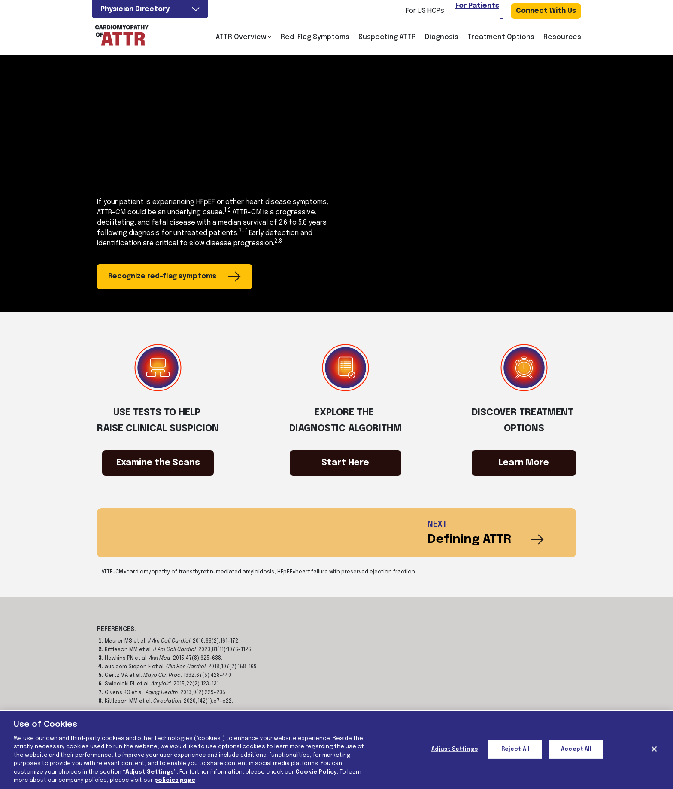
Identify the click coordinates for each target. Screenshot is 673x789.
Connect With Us (546, 11)
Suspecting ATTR (387, 37)
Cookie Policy (316, 772)
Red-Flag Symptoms (315, 37)
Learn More (524, 462)
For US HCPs (425, 11)
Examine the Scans (158, 462)
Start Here (345, 462)
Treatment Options (500, 37)
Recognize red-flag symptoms (174, 276)
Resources (562, 37)
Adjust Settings (454, 749)
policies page (174, 780)
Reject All (515, 749)
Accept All (576, 749)
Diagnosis (441, 37)
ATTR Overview (244, 37)
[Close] (654, 749)
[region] (336, 750)
